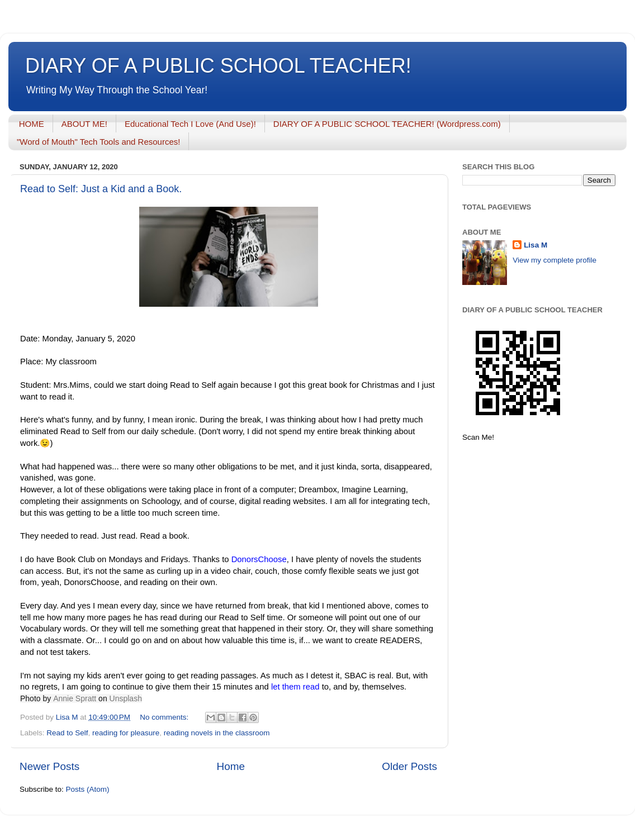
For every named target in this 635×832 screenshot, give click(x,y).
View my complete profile (554, 260)
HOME (31, 124)
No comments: (165, 717)
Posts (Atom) (88, 789)
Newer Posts (49, 766)
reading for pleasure (125, 733)
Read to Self (67, 733)
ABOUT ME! (84, 124)
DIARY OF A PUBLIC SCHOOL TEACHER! (218, 65)
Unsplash (126, 698)
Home (231, 766)
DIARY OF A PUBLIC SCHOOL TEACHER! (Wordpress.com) (387, 124)
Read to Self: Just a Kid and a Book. (101, 188)
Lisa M (535, 245)
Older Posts (409, 766)
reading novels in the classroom (217, 733)
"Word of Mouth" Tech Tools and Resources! (98, 141)
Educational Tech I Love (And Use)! (190, 124)
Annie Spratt (74, 698)
